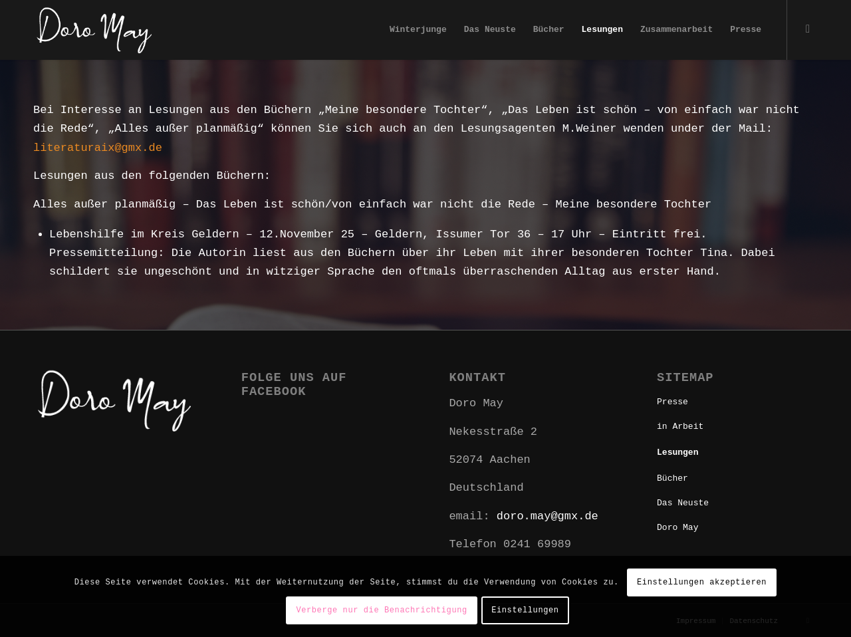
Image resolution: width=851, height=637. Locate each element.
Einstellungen (524, 610)
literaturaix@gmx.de (97, 148)
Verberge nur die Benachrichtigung (381, 610)
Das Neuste (683, 503)
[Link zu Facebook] (808, 29)
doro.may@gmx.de (547, 516)
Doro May (677, 528)
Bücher (672, 478)
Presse (672, 402)
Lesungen (677, 452)
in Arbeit (680, 427)
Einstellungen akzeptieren (702, 582)
